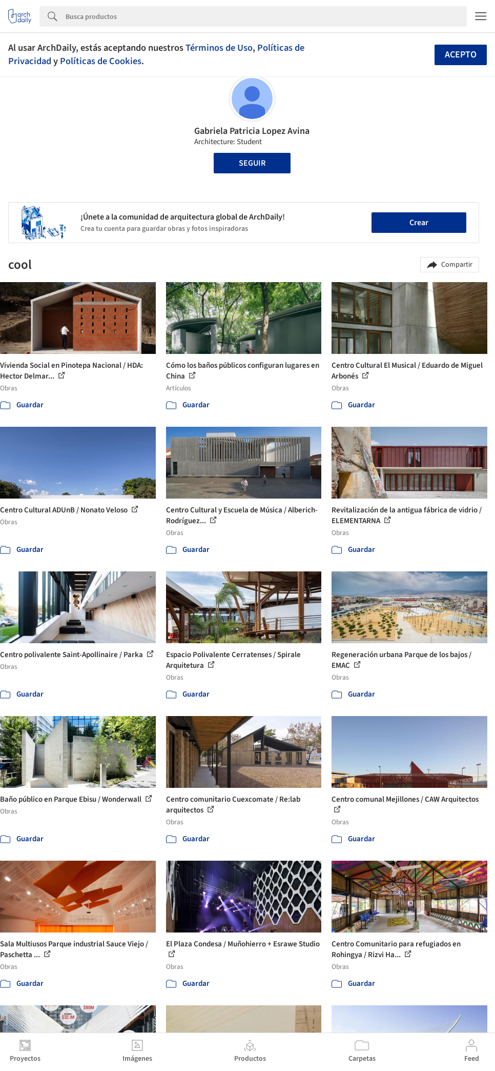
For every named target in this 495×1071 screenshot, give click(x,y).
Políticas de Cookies (100, 61)
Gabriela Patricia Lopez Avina (252, 131)
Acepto (461, 54)
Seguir (252, 163)
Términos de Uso (219, 47)
